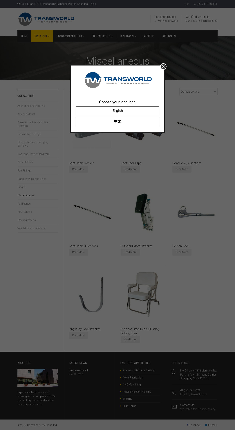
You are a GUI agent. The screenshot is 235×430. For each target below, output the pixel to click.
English (118, 111)
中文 (117, 121)
